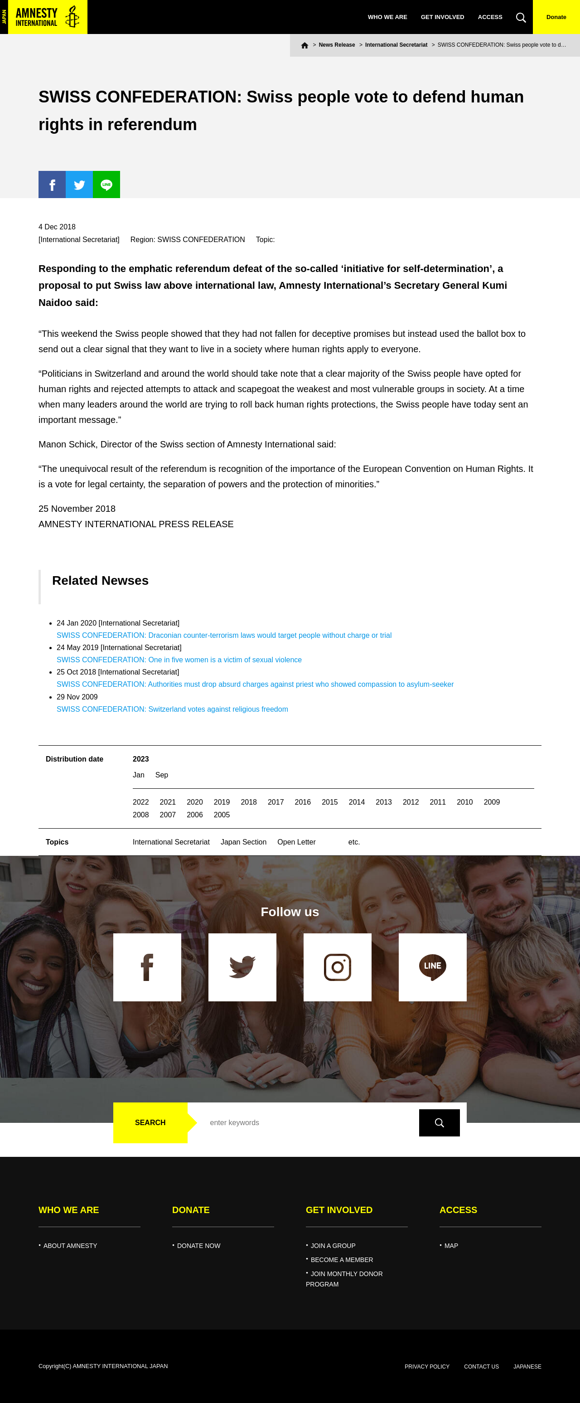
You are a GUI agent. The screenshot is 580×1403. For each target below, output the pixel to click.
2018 (249, 802)
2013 (384, 802)
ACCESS (490, 17)
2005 (222, 815)
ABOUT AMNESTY (70, 1245)
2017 (276, 802)
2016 (303, 802)
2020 (195, 802)
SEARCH (150, 1122)
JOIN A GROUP (333, 1245)
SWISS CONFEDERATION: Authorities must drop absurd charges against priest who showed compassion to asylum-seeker (255, 684)
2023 (141, 759)
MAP (451, 1245)
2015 (330, 802)
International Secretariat (396, 45)
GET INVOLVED (442, 17)
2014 (357, 802)
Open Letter (296, 842)
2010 (465, 802)
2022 (141, 802)
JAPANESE (527, 1367)
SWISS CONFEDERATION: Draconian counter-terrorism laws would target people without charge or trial (224, 635)
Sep (161, 775)
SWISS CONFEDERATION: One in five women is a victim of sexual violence (179, 660)
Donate (556, 17)
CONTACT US (481, 1367)
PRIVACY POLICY (427, 1367)
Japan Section (243, 842)
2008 (141, 815)
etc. (354, 842)
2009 (492, 802)
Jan (139, 775)
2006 (195, 815)
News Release (337, 45)
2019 (222, 802)
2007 (168, 815)
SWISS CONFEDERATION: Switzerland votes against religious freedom (172, 709)
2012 (411, 802)
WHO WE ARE (387, 17)
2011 (438, 802)
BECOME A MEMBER (342, 1259)
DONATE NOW (198, 1245)
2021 (168, 802)
